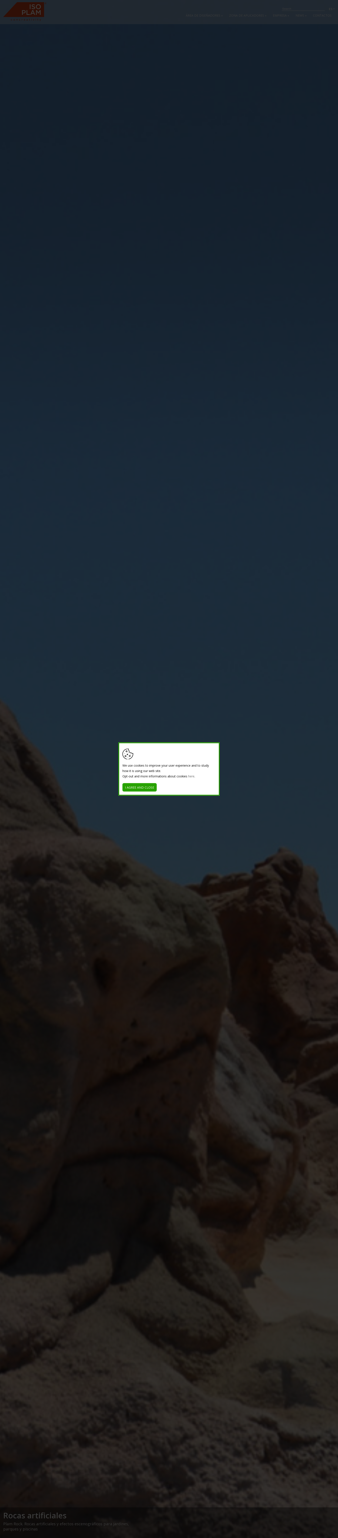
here (191, 776)
